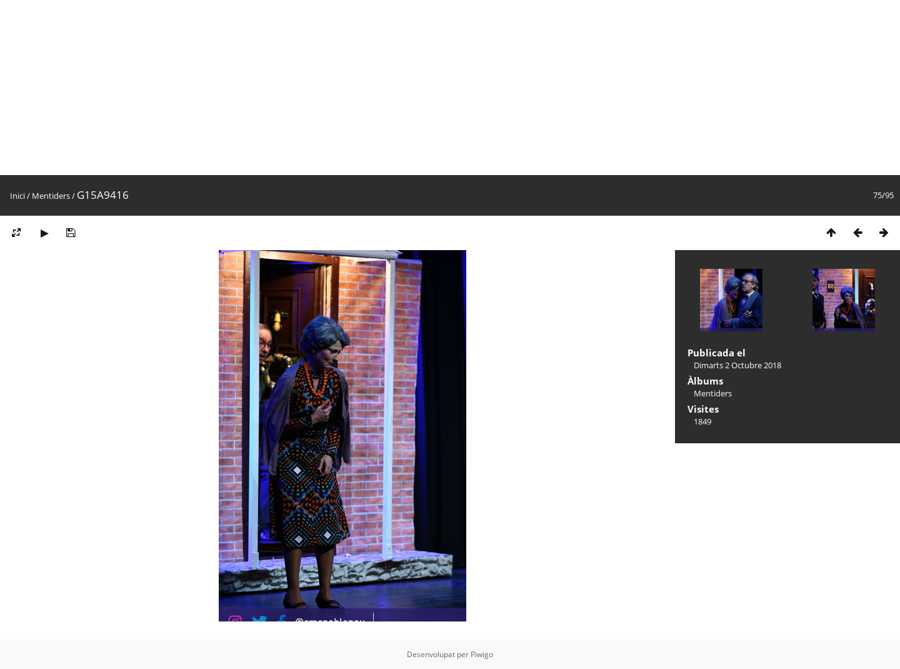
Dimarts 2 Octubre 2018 (737, 365)
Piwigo (482, 654)
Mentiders (51, 195)
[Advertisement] (375, 87)
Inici (17, 195)
